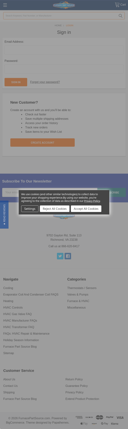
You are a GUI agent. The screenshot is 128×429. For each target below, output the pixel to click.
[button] (4, 215)
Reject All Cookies (55, 209)
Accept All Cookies (86, 209)
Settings (29, 209)
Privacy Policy (92, 201)
